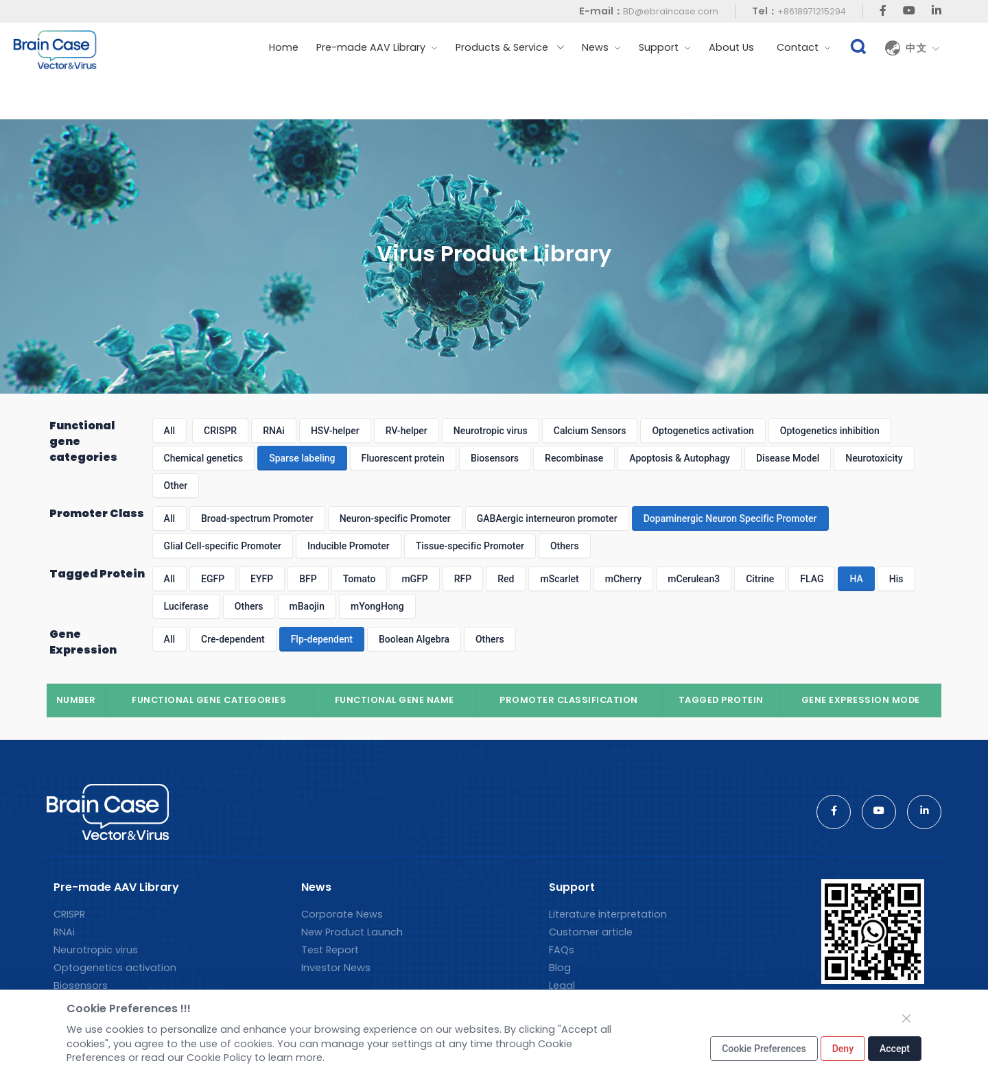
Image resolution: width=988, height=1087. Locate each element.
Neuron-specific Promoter (395, 518)
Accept (895, 1048)
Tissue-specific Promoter (470, 545)
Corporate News (342, 914)
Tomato (359, 578)
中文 (923, 48)
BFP (307, 578)
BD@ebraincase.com (670, 11)
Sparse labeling (302, 458)
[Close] (906, 1018)
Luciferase (186, 606)
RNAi (274, 430)
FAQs (561, 950)
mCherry (623, 578)
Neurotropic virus (491, 430)
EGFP (212, 578)
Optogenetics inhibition (830, 430)
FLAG (811, 578)
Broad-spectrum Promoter (257, 518)
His (896, 578)
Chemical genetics (204, 458)
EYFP (261, 578)
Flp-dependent (322, 639)
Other (176, 485)
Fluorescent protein (403, 458)
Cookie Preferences (764, 1048)
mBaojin (307, 606)
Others (564, 545)
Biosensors (495, 458)
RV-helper (406, 430)
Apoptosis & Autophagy (679, 458)
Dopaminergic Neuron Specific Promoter (730, 518)
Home (283, 47)
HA (855, 578)
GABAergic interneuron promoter (547, 518)
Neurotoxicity (873, 458)
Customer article (591, 932)
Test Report (330, 950)
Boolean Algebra (414, 639)
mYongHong (377, 606)
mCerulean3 (694, 578)
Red (505, 578)
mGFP (414, 578)
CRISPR (220, 430)
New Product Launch (352, 932)
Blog (560, 968)
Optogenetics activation (702, 430)
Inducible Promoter (348, 545)
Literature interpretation (608, 914)
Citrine (760, 578)
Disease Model (787, 458)
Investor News (335, 968)
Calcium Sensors (590, 430)
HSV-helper (335, 430)
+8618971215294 (811, 11)
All (169, 430)
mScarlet (559, 578)
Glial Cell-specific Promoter (222, 545)
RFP (462, 578)
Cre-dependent (233, 639)
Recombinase (574, 458)
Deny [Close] (843, 1048)
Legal (562, 985)
